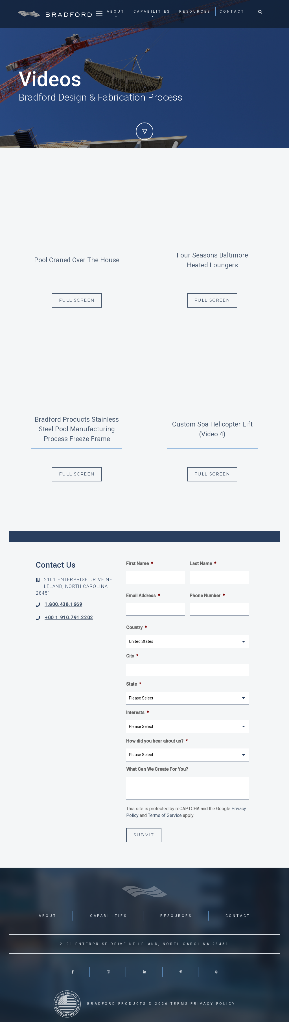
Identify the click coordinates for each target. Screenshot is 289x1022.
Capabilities (152, 12)
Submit (143, 834)
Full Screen (77, 300)
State (133, 684)
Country (136, 627)
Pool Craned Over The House (76, 260)
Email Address (143, 595)
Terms (179, 1004)
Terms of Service (165, 815)
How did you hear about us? (157, 741)
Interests (137, 712)
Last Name (203, 563)
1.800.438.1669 (63, 604)
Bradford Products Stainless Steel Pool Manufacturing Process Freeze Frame (77, 429)
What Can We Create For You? (157, 769)
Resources (195, 12)
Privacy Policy (213, 1004)
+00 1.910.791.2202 (69, 617)
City (132, 656)
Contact (232, 12)
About (116, 12)
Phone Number (207, 595)
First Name (139, 563)
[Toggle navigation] (99, 15)
